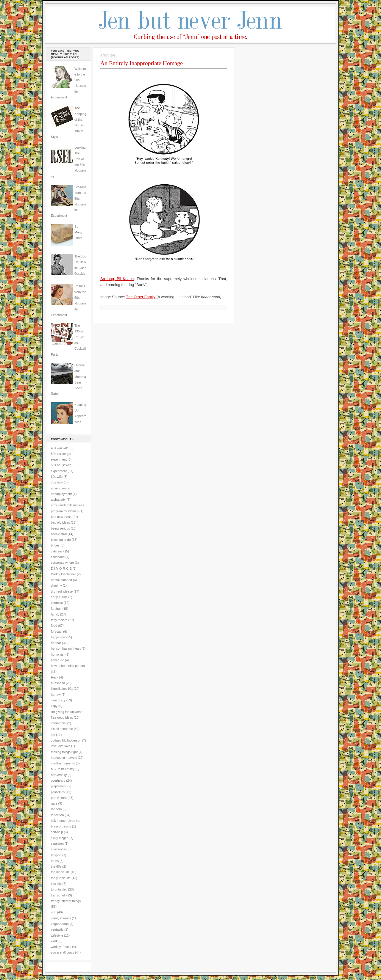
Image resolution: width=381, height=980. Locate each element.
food (54, 625)
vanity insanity (61, 918)
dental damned (61, 580)
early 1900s (59, 597)
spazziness (59, 849)
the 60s (56, 866)
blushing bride (61, 539)
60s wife (57, 476)
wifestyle (57, 935)
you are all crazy (62, 952)
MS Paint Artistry (62, 769)
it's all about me (62, 729)
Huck (54, 677)
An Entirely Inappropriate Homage (141, 63)
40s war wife (60, 448)
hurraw (56, 694)
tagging (56, 855)
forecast (56, 631)
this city (56, 883)
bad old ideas (60, 522)
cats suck (57, 551)
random (56, 809)
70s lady (57, 482)
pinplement (58, 786)
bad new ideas (61, 517)
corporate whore (62, 562)
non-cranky (59, 775)
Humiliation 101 (62, 688)
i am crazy (58, 700)
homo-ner (58, 654)
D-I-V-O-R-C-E (61, 568)
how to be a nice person (68, 666)
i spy (54, 706)
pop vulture (59, 798)
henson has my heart (66, 648)
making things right (64, 752)
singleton (57, 843)
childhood (58, 557)
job (53, 734)
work (54, 941)
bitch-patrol (59, 534)
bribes (55, 545)
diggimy (56, 585)
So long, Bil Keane (117, 279)
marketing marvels (64, 757)
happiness (58, 637)
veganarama (60, 924)
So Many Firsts (78, 232)
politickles (58, 792)
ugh (53, 912)
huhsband (58, 683)
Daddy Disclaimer (63, 574)
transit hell (58, 895)
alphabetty (58, 499)
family (55, 614)
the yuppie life (61, 878)
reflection (57, 815)
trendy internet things (66, 901)
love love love (60, 746)
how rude (57, 660)
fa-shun (56, 608)
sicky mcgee (59, 838)
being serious (60, 528)
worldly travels (61, 946)
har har (56, 643)
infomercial (58, 723)
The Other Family (141, 297)
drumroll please (62, 591)
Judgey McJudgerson (66, 740)
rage (54, 803)
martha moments (63, 763)
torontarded (59, 889)
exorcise (57, 602)
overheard (58, 780)
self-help (57, 832)
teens (55, 861)
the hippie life (60, 872)
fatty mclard (59, 620)
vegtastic (57, 929)
